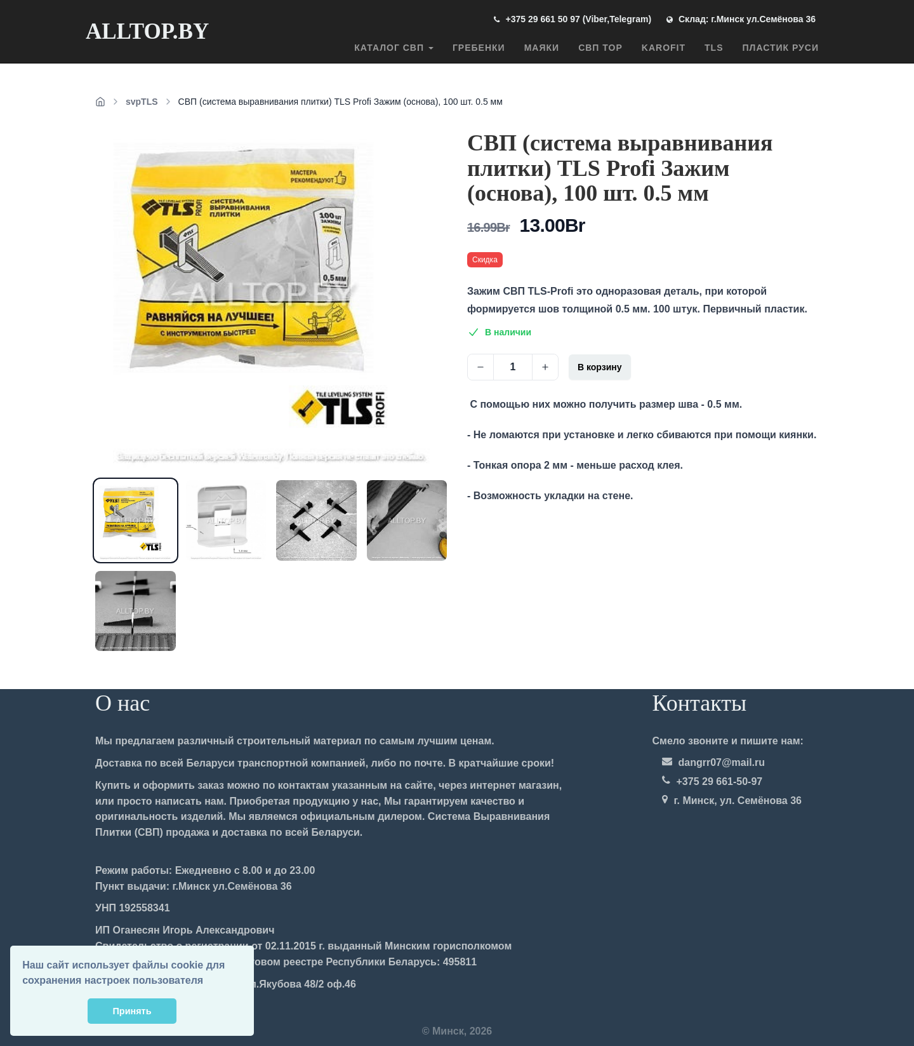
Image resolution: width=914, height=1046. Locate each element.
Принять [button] (132, 1011)
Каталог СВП (394, 47)
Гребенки (479, 48)
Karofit (664, 48)
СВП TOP (600, 48)
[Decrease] (480, 367)
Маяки (541, 48)
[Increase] (545, 367)
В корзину (600, 367)
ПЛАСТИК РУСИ (781, 48)
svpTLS (142, 102)
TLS (714, 48)
